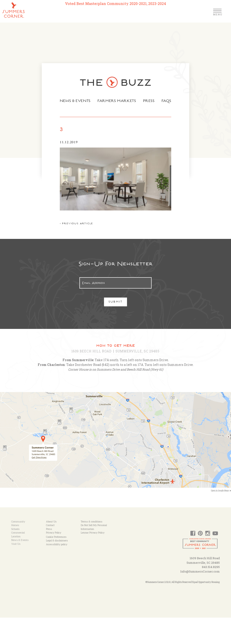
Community (18, 522)
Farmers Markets (117, 101)
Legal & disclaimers (57, 541)
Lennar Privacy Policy (92, 534)
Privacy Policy (53, 534)
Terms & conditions (91, 522)
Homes (15, 526)
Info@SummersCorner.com (200, 572)
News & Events (74, 101)
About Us (51, 522)
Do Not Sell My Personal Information (94, 528)
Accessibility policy (56, 545)
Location (16, 537)
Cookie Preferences (56, 538)
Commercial (18, 534)
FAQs (167, 101)
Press (149, 101)
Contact (50, 526)
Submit (116, 303)
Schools (15, 530)
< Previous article (75, 225)
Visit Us (16, 545)
